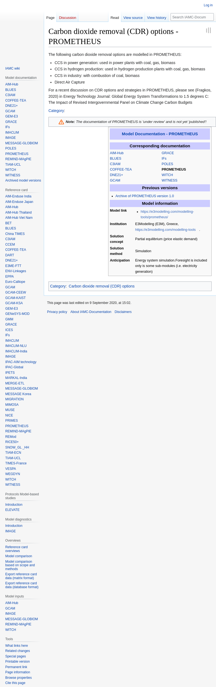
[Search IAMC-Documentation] (192, 17)
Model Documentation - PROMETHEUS (160, 133)
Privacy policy (57, 312)
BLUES (115, 158)
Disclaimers (123, 312)
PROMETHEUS (174, 169)
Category (56, 110)
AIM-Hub (117, 153)
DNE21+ (116, 175)
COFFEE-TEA (121, 169)
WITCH (167, 175)
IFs (164, 158)
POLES (167, 164)
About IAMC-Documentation (90, 312)
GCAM (115, 180)
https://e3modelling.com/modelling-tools (165, 230)
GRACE (168, 153)
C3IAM (115, 164)
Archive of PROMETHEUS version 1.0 (145, 196)
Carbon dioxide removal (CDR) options (101, 286)
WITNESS (169, 180)
